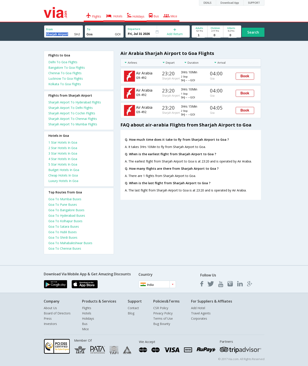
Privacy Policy (163, 313)
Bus (84, 324)
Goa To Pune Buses (62, 204)
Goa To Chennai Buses (64, 248)
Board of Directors (57, 313)
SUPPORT (254, 3)
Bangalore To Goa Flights (66, 67)
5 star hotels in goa (62, 164)
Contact (133, 308)
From (49, 29)
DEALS (207, 3)
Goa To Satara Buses (63, 226)
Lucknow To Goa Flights (65, 78)
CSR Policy (160, 308)
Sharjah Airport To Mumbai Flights (72, 124)
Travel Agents (201, 313)
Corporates (199, 318)
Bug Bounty (161, 324)
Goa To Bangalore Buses (66, 210)
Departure (134, 29)
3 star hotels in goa (62, 153)
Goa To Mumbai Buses (64, 199)
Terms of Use (163, 318)
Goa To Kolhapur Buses (65, 221)
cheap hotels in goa (63, 175)
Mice (85, 329)
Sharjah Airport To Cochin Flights (71, 113)
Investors (50, 324)
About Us (50, 308)
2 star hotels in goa (62, 148)
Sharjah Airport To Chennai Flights (72, 119)
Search (253, 32)
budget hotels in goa (63, 170)
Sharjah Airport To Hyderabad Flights (74, 102)
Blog (131, 313)
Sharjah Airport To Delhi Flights (70, 108)
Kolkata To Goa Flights (64, 84)
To (88, 29)
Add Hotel (198, 308)
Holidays (88, 318)
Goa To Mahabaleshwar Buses (70, 243)
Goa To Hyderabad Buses (66, 215)
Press (48, 318)
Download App (230, 3)
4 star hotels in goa (62, 159)
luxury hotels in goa (63, 181)
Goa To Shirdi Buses (62, 237)
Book (245, 76)
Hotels (86, 313)
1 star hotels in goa (62, 142)
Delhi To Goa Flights (62, 62)
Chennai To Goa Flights (65, 73)
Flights (86, 308)
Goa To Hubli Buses (62, 232)
